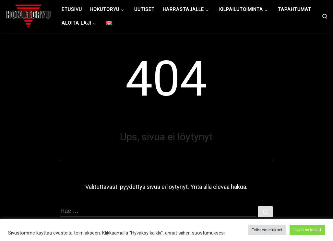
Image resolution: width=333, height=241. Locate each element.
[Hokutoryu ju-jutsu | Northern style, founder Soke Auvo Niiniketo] (28, 15)
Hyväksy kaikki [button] (307, 229)
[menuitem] (109, 23)
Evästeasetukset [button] (267, 229)
